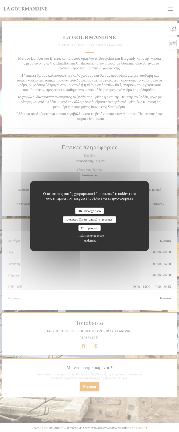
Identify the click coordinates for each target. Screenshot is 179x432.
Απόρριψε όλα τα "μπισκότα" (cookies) (89, 219)
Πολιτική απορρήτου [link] (91, 235)
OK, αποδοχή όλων (89, 210)
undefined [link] (90, 240)
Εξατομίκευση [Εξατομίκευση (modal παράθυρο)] (89, 228)
